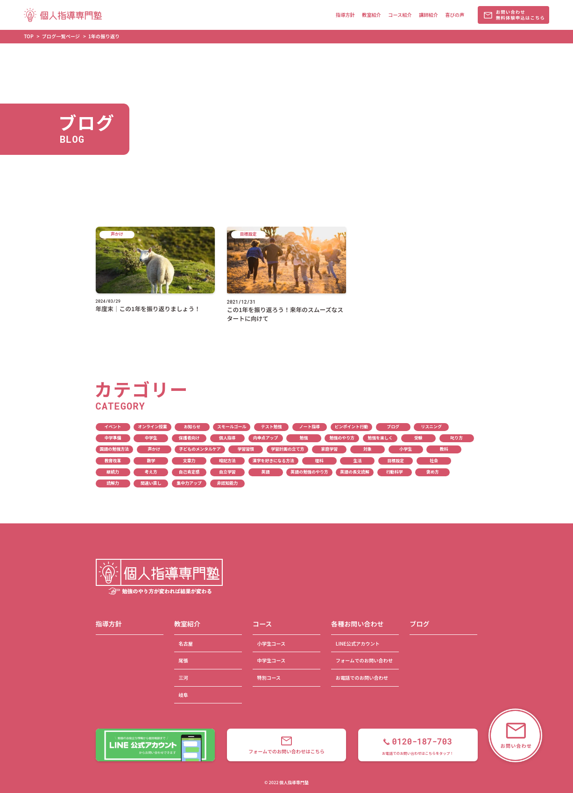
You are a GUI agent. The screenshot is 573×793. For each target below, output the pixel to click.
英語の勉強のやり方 (309, 472)
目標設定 (395, 461)
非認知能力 (227, 483)
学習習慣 (245, 449)
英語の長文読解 (354, 472)
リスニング (431, 427)
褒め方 (432, 472)
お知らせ (192, 427)
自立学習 (227, 472)
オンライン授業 (152, 427)
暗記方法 (227, 461)
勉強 (304, 438)
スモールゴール (231, 427)
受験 (418, 438)
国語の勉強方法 (114, 449)
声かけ (154, 449)
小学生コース (271, 643)
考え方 (151, 472)
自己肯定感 (189, 472)
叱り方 (456, 438)
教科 (444, 449)
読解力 (112, 483)
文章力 (189, 461)
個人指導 (227, 438)
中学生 (151, 438)
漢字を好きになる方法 (273, 461)
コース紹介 (400, 14)
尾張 (183, 660)
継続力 (112, 472)
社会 (434, 461)
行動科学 (394, 472)
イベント (113, 427)
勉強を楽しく (380, 438)
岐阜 (183, 694)
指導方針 (345, 14)
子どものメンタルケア (199, 449)
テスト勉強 (271, 427)
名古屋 (185, 643)
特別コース (269, 677)
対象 (367, 449)
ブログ (393, 427)
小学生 (405, 449)
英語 (266, 472)
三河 (183, 677)
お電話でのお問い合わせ (362, 677)
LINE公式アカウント (358, 643)
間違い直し (151, 483)
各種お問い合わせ (357, 623)
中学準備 (113, 438)
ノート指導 (309, 427)
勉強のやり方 (341, 438)
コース (262, 623)
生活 (357, 461)
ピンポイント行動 (351, 427)
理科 (319, 461)
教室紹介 (371, 14)
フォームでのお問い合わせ (364, 660)
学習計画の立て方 (287, 449)
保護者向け (189, 438)
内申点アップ (265, 438)
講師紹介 (428, 14)
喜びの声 (454, 14)
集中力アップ (189, 483)
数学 (151, 461)
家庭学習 (329, 449)
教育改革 (113, 461)
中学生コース (271, 660)
